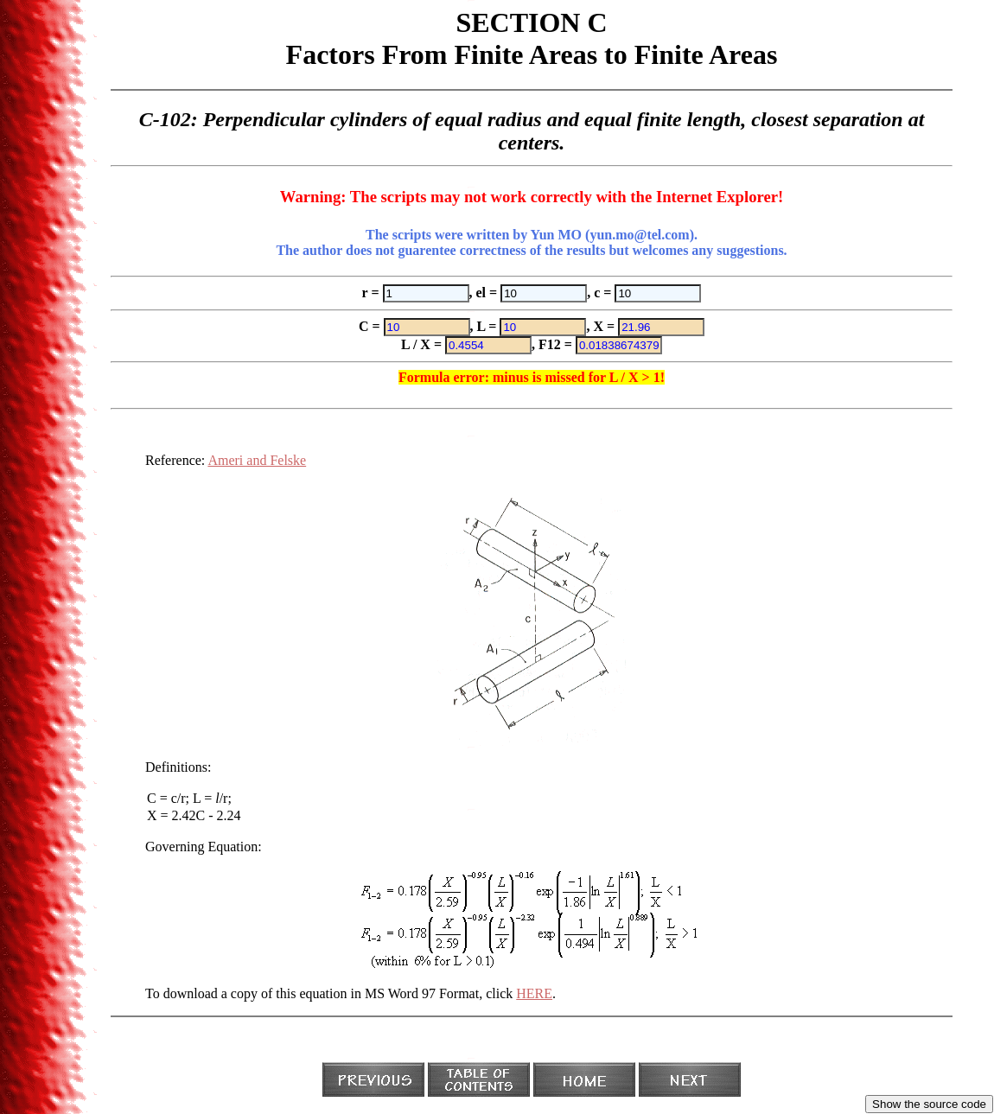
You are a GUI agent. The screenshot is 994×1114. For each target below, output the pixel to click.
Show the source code (929, 1104)
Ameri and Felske (256, 460)
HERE (534, 993)
